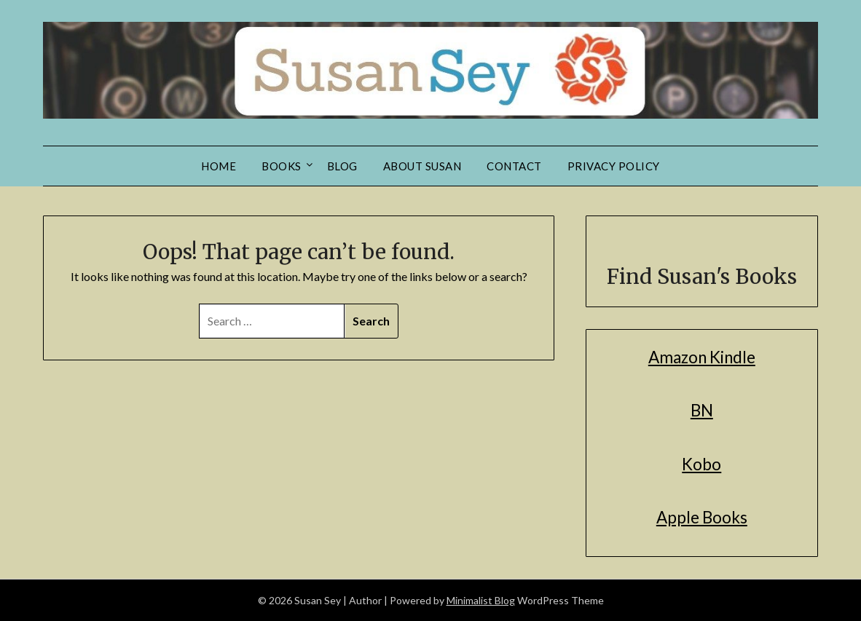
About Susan (422, 166)
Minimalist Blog (481, 600)
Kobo (701, 464)
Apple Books (701, 517)
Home (218, 166)
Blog (342, 166)
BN (702, 410)
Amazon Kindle (701, 357)
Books (282, 166)
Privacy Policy (613, 166)
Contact (514, 166)
